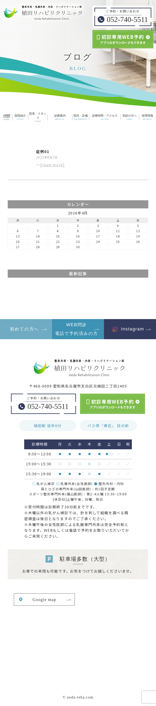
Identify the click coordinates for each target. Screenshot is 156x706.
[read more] (52, 164)
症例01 (42, 151)
